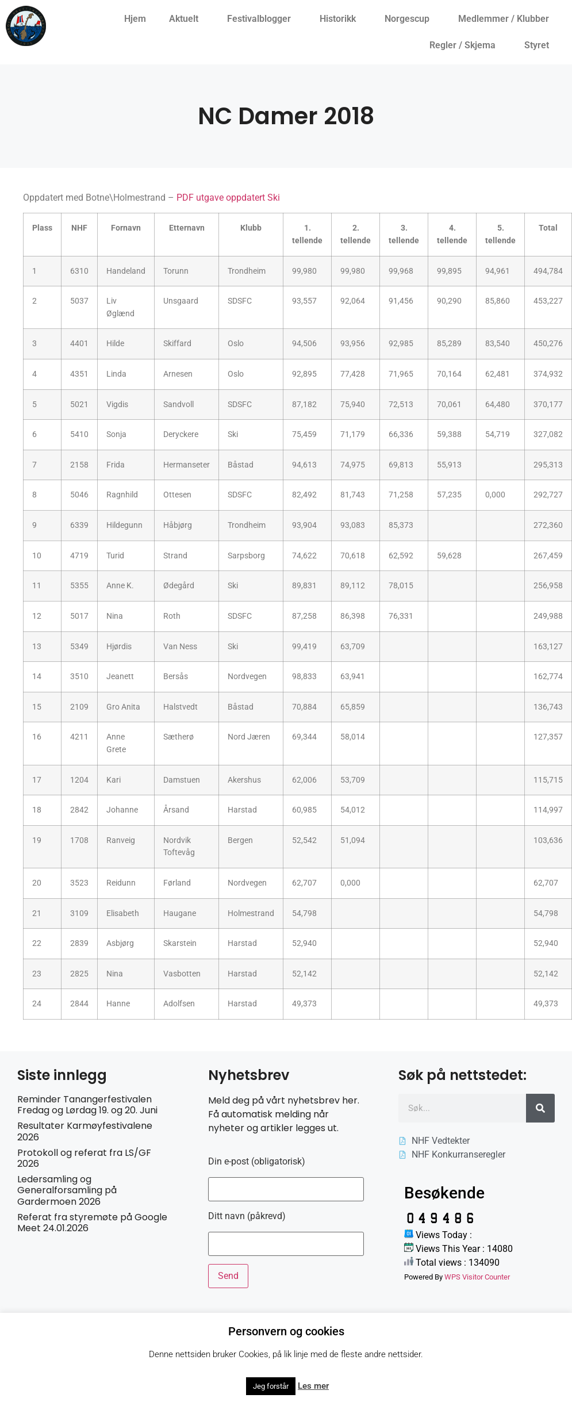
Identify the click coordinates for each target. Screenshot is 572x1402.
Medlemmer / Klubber (506, 19)
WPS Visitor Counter (477, 1277)
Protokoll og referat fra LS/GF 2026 (84, 1158)
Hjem (135, 18)
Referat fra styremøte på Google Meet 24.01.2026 (92, 1223)
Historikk (341, 19)
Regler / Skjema (465, 45)
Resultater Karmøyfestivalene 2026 (84, 1131)
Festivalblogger (262, 19)
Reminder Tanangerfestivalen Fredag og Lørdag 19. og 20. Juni (87, 1105)
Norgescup (410, 19)
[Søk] (540, 1108)
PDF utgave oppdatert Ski (228, 197)
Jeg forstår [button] (271, 1386)
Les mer (313, 1386)
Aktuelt (186, 19)
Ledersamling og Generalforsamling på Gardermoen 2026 (67, 1190)
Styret (539, 45)
